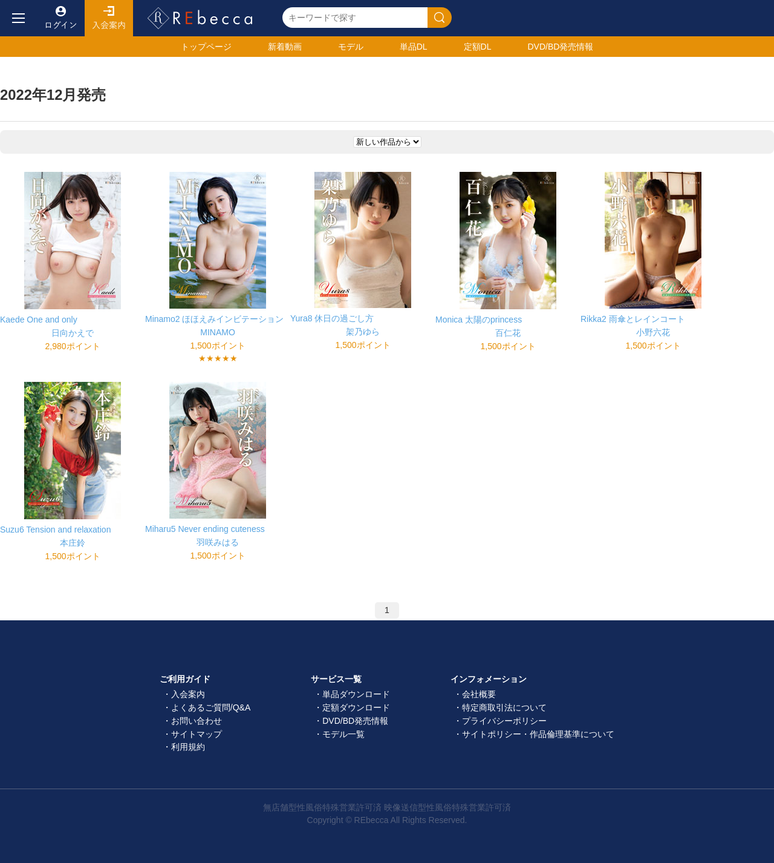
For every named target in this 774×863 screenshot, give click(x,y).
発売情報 (560, 46)
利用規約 (188, 747)
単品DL (414, 46)
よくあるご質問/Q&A (210, 707)
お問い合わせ (196, 721)
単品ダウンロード (356, 694)
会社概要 (479, 694)
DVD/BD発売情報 (355, 721)
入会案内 (109, 18)
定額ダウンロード (356, 707)
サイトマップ (196, 734)
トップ (206, 46)
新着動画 (285, 46)
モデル (350, 46)
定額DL (478, 46)
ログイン (60, 18)
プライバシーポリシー (504, 721)
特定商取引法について (504, 707)
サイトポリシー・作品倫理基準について (538, 734)
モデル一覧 (343, 734)
